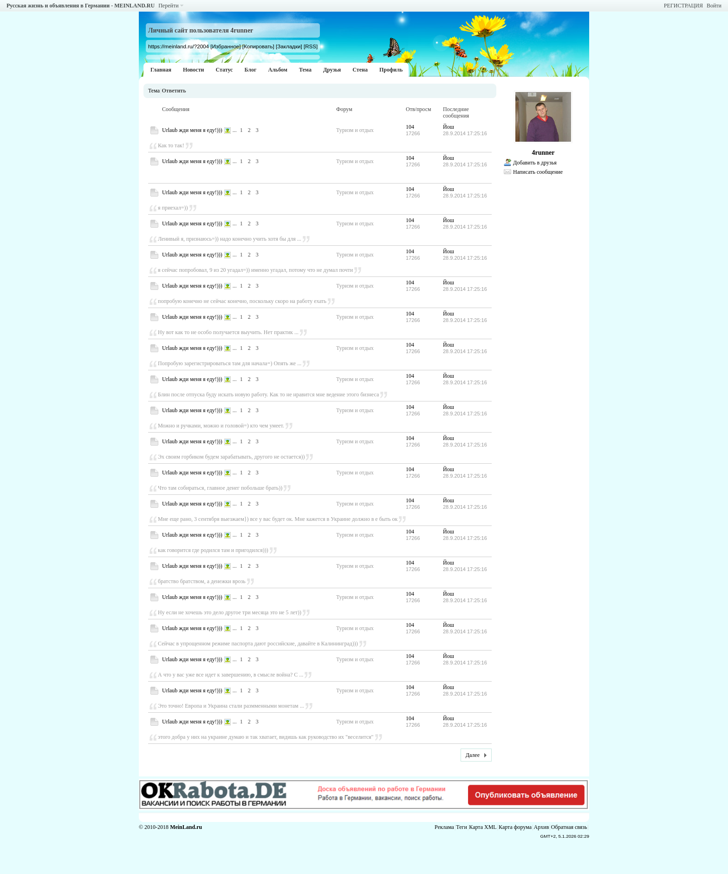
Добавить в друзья (535, 162)
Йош (448, 127)
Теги (461, 827)
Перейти (168, 5)
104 (410, 127)
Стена (360, 69)
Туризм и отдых (355, 130)
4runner (543, 152)
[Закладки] (289, 46)
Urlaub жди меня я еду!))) (192, 130)
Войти (714, 5)
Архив (541, 827)
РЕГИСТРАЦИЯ (683, 5)
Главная (160, 69)
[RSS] (311, 46)
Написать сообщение (538, 172)
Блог (250, 69)
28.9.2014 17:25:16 (465, 133)
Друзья (332, 69)
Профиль (391, 69)
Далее (473, 755)
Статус (224, 69)
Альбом (277, 69)
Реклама (444, 827)
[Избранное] (225, 46)
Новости (193, 69)
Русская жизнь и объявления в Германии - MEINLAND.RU (80, 5)
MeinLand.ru (186, 827)
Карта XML (482, 827)
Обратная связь (569, 827)
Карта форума (515, 827)
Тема (305, 69)
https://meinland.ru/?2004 (178, 46)
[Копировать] (258, 46)
